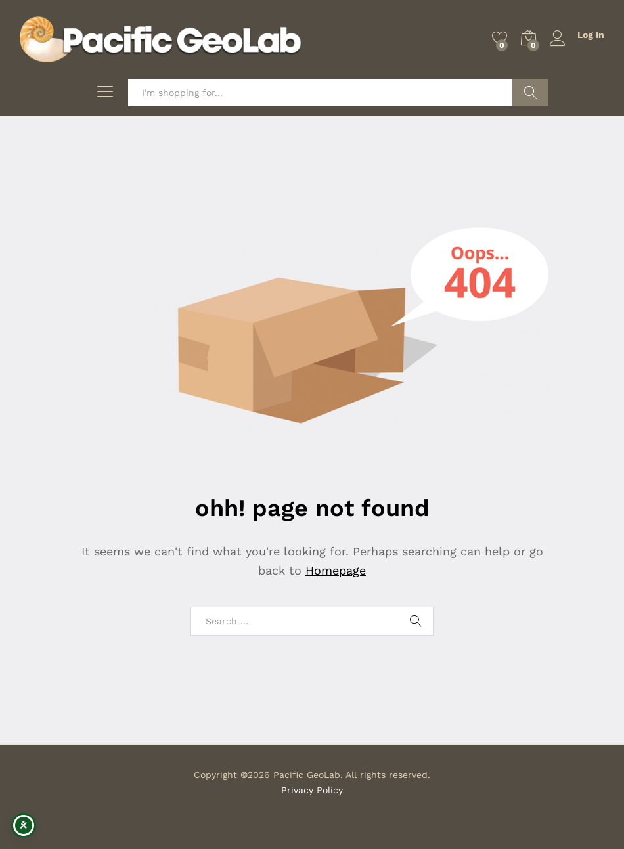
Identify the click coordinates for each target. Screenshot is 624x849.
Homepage (335, 570)
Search (530, 92)
